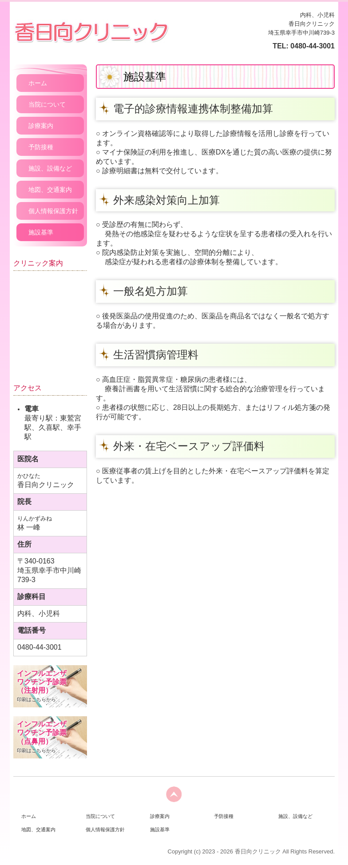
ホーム (37, 83)
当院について (47, 104)
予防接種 (40, 147)
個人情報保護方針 (53, 210)
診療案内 (40, 125)
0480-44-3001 (312, 46)
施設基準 (40, 232)
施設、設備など (50, 168)
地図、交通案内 (50, 189)
